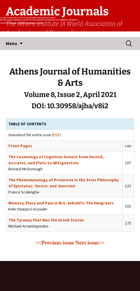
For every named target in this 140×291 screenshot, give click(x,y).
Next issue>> (90, 243)
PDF (56, 134)
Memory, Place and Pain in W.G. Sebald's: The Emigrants (61, 203)
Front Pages (20, 145)
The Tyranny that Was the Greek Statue (46, 220)
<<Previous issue (54, 243)
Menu (11, 43)
